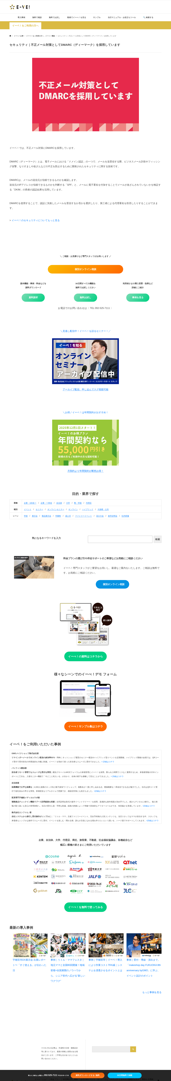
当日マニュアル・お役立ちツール (122, 17)
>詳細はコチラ (100, 791)
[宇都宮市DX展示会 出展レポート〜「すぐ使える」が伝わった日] (30, 945)
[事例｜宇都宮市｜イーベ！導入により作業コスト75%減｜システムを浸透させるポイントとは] (106, 945)
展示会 (35, 516)
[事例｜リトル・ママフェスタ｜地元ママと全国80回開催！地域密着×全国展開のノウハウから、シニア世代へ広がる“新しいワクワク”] (68, 945)
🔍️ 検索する (148, 17)
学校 (26, 516)
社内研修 (125, 516)
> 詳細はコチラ (107, 762)
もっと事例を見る (152, 992)
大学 (68, 503)
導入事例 (21, 17)
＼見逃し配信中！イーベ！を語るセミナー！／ (85, 331)
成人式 (68, 516)
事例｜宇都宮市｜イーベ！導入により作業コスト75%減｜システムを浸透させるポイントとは (105, 965)
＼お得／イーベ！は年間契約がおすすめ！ (85, 412)
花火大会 (100, 516)
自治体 (59, 503)
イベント (27, 509)
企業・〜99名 (46, 503)
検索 (157, 539)
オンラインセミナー (55, 509)
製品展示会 (46, 516)
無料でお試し (54, 17)
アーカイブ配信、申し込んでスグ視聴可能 (85, 389)
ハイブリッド (87, 509)
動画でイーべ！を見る (76, 17)
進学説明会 (112, 516)
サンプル (97, 17)
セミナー (39, 509)
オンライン (73, 509)
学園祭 (58, 516)
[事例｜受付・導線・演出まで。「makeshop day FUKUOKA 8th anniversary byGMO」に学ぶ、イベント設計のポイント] (144, 945)
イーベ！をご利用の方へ (25, 25)
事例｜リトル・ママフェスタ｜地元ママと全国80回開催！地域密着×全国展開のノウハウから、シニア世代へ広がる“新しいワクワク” (68, 970)
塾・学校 (78, 503)
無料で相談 (37, 17)
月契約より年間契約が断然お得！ (85, 471)
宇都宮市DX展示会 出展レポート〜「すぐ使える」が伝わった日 (29, 965)
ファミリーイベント (83, 516)
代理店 (89, 503)
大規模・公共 (103, 509)
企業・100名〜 (30, 503)
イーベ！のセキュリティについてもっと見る (36, 220)
